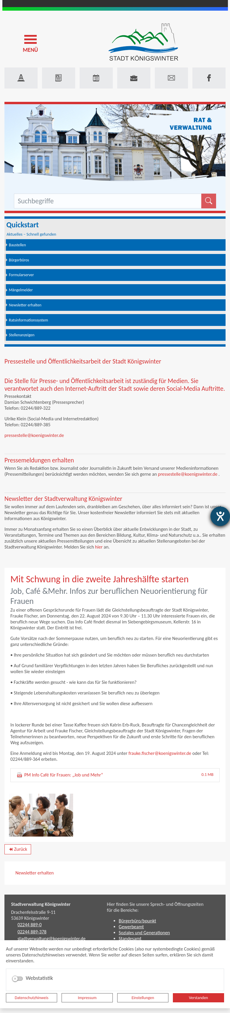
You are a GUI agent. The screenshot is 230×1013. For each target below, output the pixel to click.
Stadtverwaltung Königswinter (41, 904)
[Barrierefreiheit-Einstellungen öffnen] (220, 516)
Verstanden (198, 997)
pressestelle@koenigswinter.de (34, 435)
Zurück (17, 850)
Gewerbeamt (131, 927)
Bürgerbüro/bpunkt (137, 921)
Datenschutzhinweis (32, 997)
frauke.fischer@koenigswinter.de (159, 753)
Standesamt (130, 938)
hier (99, 547)
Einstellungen (142, 997)
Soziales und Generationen (144, 932)
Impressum (87, 997)
